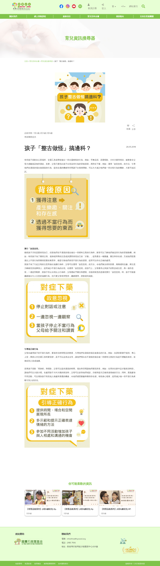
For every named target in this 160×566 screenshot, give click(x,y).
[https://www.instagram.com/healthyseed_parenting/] (67, 6)
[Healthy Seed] (28, 6)
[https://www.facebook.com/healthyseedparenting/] (61, 6)
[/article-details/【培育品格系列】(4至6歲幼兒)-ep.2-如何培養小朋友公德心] (80, 503)
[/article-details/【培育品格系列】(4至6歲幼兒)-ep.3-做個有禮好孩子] (117, 503)
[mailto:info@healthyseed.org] (80, 6)
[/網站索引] (133, 6)
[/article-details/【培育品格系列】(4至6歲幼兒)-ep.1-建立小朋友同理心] (43, 503)
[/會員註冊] (92, 6)
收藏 (128, 128)
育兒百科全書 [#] (34, 61)
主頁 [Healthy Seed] (26, 61)
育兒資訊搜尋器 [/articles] (47, 61)
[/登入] (104, 6)
